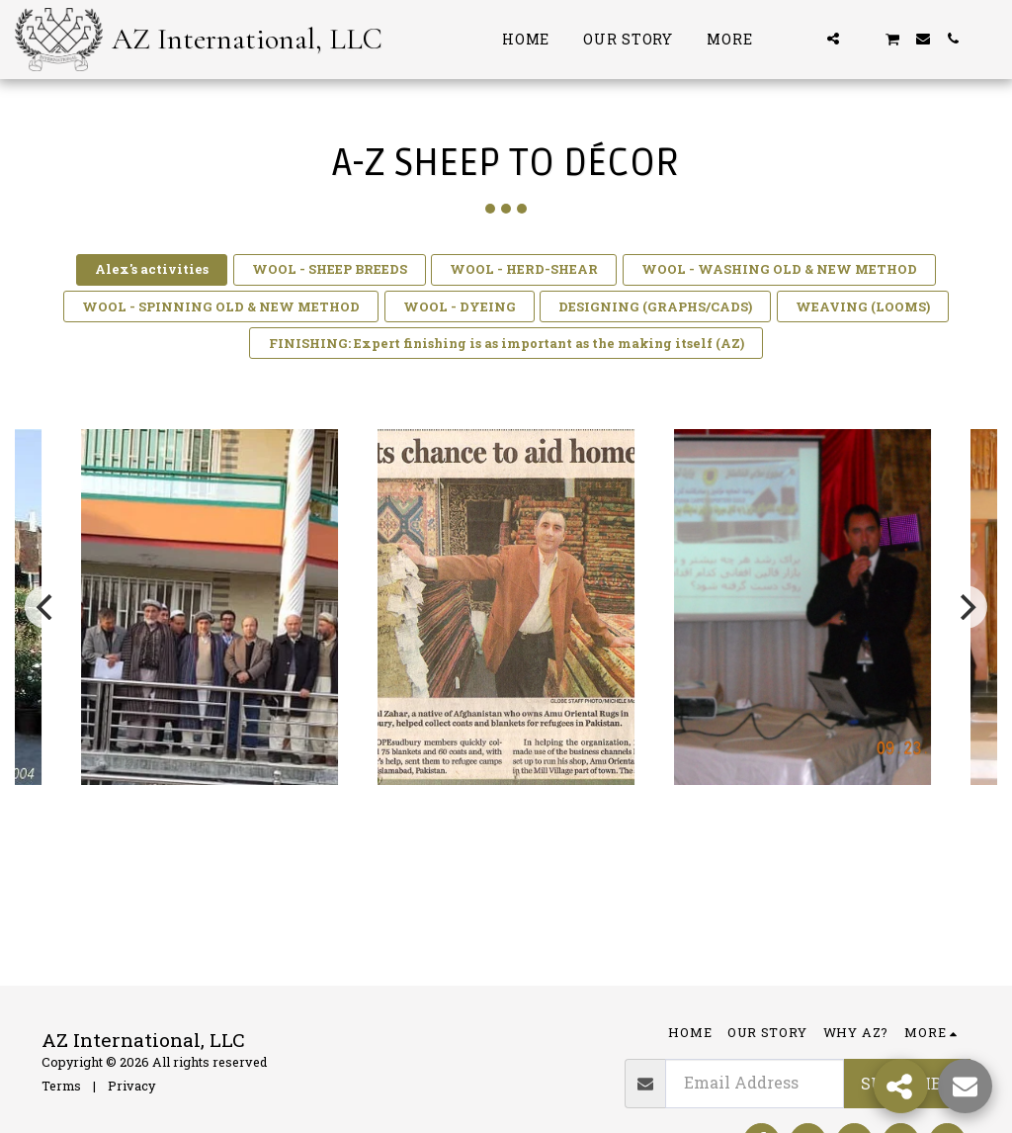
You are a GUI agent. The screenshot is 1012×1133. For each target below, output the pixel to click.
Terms (61, 1085)
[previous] (46, 607)
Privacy (131, 1085)
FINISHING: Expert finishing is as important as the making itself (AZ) (506, 343)
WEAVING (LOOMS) (863, 306)
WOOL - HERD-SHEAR (524, 269)
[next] (965, 607)
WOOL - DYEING (459, 306)
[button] (803, 38)
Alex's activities (152, 269)
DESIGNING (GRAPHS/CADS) (655, 306)
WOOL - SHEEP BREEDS (329, 269)
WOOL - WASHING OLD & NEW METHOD (779, 269)
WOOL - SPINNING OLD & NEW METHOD (221, 306)
